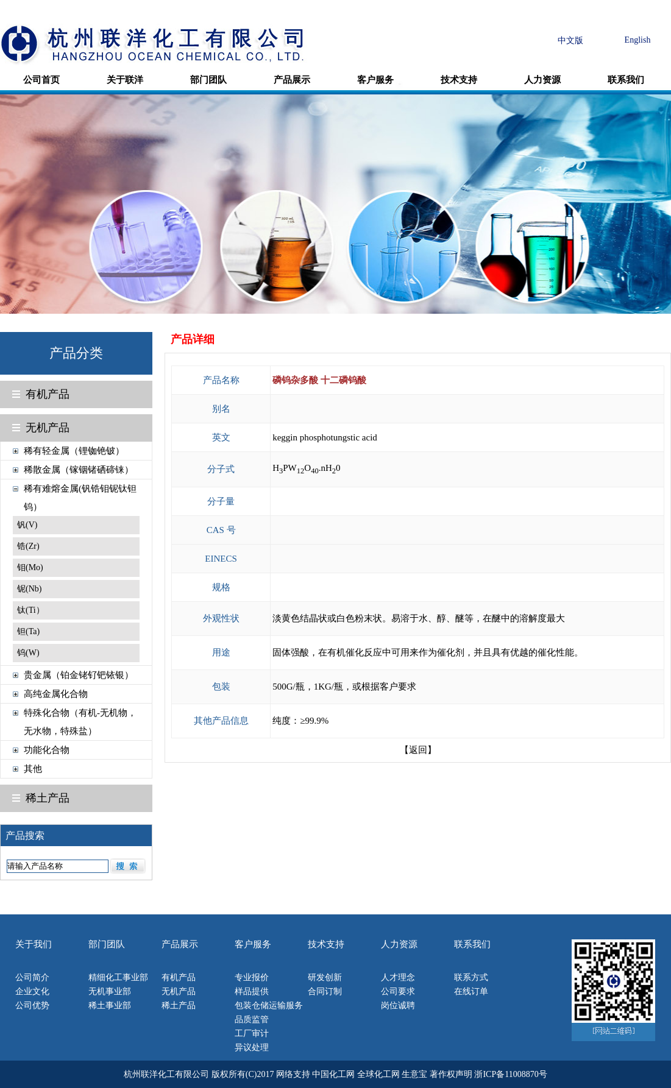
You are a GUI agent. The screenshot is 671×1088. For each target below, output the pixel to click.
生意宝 (414, 1074)
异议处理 (252, 1047)
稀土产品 (47, 798)
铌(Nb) (29, 588)
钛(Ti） (30, 610)
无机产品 (47, 428)
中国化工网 (333, 1074)
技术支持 (459, 80)
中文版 (570, 40)
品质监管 (252, 1019)
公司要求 (398, 991)
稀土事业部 (109, 1005)
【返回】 (418, 750)
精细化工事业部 (118, 977)
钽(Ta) (28, 631)
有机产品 (47, 394)
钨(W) (28, 652)
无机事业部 (109, 991)
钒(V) (27, 524)
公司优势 (32, 1005)
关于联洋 (125, 80)
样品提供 (252, 991)
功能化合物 (46, 750)
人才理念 (398, 977)
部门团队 (208, 80)
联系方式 (471, 977)
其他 (33, 769)
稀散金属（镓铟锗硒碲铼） (78, 470)
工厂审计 (252, 1033)
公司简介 (32, 977)
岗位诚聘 (398, 1005)
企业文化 (32, 991)
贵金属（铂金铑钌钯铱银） (78, 675)
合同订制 (325, 991)
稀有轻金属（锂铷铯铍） (74, 451)
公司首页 (41, 80)
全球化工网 (378, 1074)
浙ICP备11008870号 (510, 1074)
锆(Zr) (28, 546)
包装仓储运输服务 (269, 1005)
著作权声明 (451, 1074)
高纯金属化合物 (56, 694)
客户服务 (375, 80)
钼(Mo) (30, 567)
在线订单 (471, 991)
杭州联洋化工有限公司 (166, 1074)
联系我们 (626, 80)
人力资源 (542, 80)
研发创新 (325, 977)
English (638, 39)
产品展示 (292, 80)
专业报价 (252, 977)
